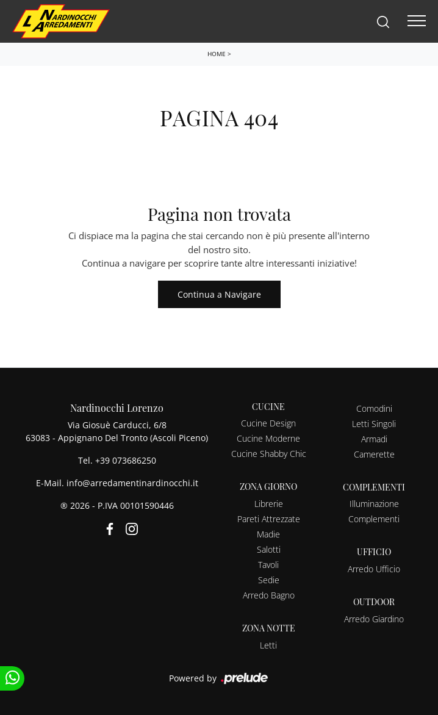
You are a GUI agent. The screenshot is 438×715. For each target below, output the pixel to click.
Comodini (374, 408)
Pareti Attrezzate (268, 519)
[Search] (383, 21)
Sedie (268, 580)
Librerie (268, 503)
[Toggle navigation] (416, 21)
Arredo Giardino (374, 619)
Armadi (374, 439)
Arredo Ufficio (374, 569)
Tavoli (268, 564)
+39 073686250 (125, 460)
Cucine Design (268, 423)
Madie (268, 534)
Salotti (269, 549)
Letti (268, 645)
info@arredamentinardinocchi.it (132, 483)
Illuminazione (374, 503)
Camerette (374, 454)
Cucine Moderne (268, 438)
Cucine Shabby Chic (268, 453)
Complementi (374, 519)
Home (216, 53)
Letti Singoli (374, 423)
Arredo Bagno (269, 595)
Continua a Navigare (219, 294)
